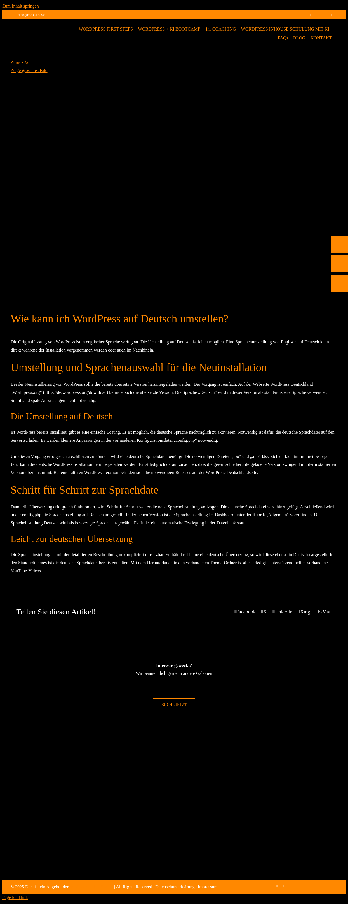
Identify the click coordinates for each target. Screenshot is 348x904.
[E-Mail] (339, 299)
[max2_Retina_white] (36, 27)
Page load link (15, 897)
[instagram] (317, 15)
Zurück (17, 62)
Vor (28, 62)
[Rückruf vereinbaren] (339, 318)
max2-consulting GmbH (91, 886)
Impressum (208, 886)
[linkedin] (324, 15)
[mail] (331, 15)
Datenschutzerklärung (174, 886)
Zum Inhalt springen (20, 6)
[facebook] (310, 15)
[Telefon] (339, 279)
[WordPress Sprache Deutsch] (174, 185)
